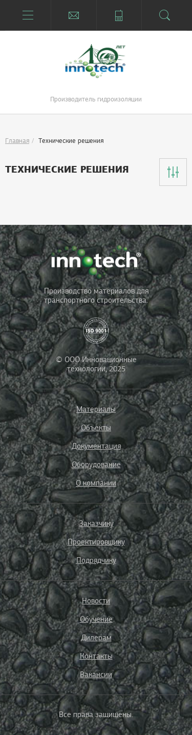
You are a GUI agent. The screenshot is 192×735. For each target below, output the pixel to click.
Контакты (96, 656)
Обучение (96, 619)
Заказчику (96, 523)
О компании (96, 483)
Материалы (96, 409)
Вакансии (96, 674)
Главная (17, 141)
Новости (96, 600)
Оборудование (96, 464)
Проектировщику (96, 542)
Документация (96, 446)
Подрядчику (96, 560)
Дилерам (96, 637)
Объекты (96, 427)
